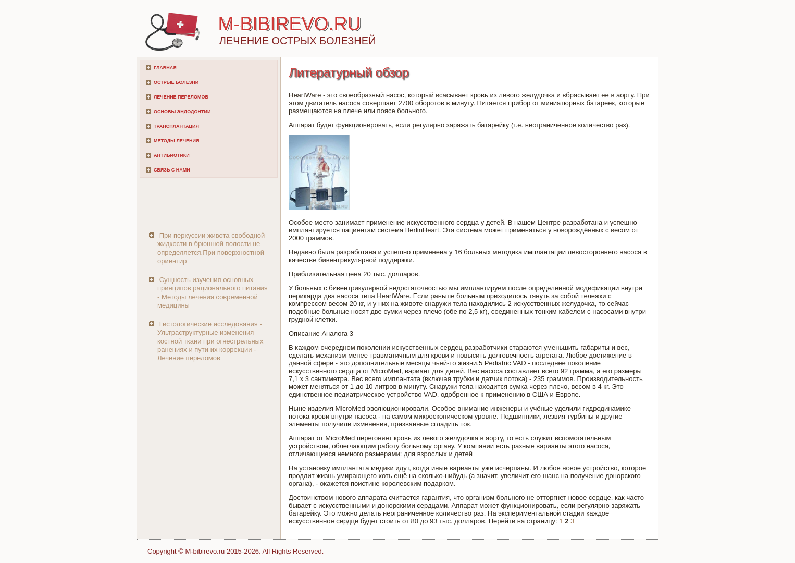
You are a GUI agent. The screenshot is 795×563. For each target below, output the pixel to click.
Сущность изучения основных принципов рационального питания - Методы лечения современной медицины (212, 292)
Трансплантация (176, 126)
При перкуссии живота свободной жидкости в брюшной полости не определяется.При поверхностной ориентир (211, 248)
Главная (165, 67)
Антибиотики (172, 155)
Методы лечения (176, 140)
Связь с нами (172, 170)
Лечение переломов (181, 97)
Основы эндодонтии (182, 111)
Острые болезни (176, 82)
